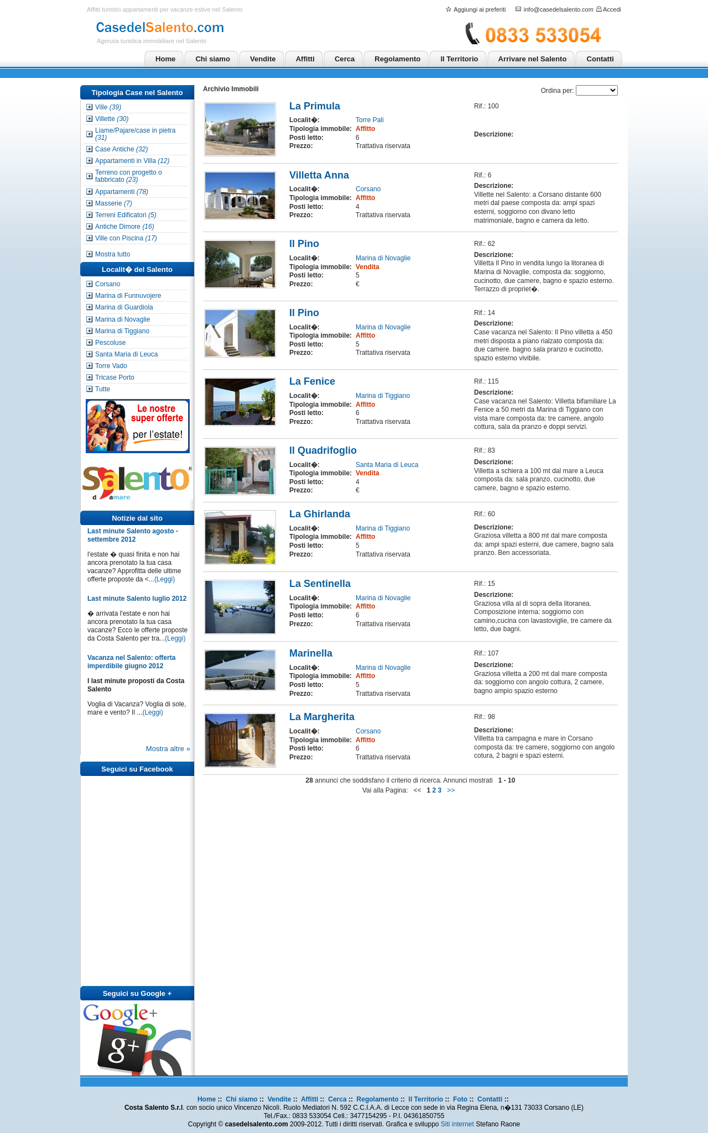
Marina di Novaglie (122, 319)
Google (152, 993)
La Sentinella (320, 583)
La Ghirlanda (319, 514)
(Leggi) (164, 579)
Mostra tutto (112, 254)
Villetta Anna (319, 175)
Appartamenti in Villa (132, 161)
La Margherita (322, 716)
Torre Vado (111, 366)
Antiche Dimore (124, 226)
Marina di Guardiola (124, 307)
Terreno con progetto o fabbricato (128, 176)
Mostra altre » (168, 748)
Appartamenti (121, 192)
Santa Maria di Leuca (126, 354)
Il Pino (304, 243)
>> (451, 790)
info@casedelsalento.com (559, 9)
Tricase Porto (114, 377)
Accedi (612, 9)
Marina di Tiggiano (122, 331)
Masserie (113, 203)
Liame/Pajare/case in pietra (135, 134)
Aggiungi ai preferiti (480, 9)
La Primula (314, 106)
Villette (111, 119)
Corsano (107, 284)
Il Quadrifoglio (323, 450)
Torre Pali (370, 120)
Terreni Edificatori (126, 215)
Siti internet (457, 1124)
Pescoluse (110, 343)
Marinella (310, 653)
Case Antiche (121, 149)
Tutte (102, 389)
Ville (108, 107)
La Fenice (312, 381)
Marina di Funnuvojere (128, 296)
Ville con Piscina (126, 238)
